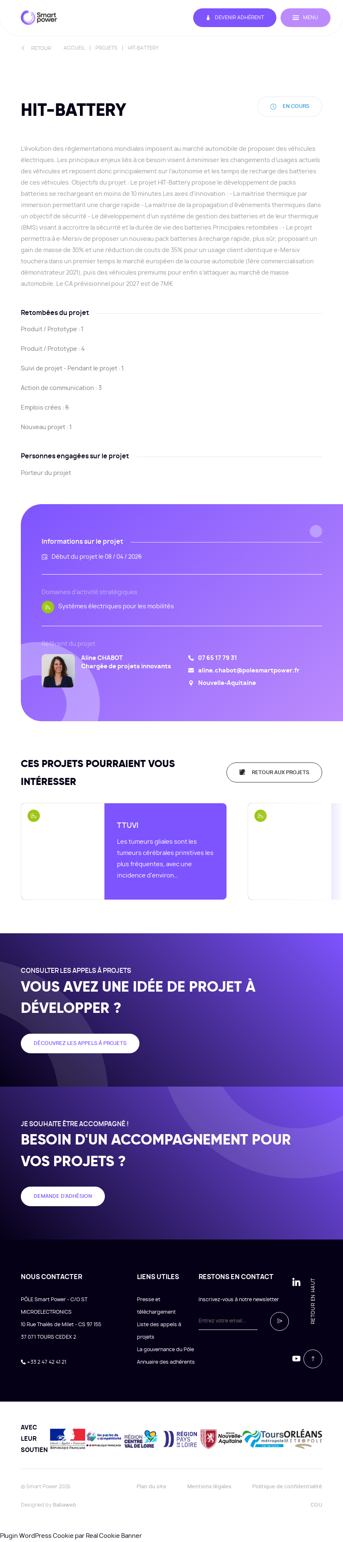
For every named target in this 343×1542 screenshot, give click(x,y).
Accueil (74, 47)
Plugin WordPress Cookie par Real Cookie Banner (71, 1536)
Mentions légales (209, 1486)
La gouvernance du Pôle (165, 1349)
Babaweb (64, 1504)
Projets (106, 47)
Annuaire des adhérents (166, 1362)
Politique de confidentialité (287, 1486)
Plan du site (152, 1486)
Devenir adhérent (234, 18)
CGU (316, 1504)
